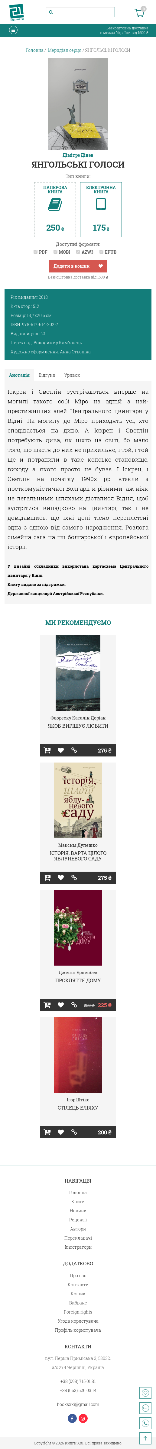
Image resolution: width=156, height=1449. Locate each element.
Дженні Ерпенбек (78, 972)
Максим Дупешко (78, 845)
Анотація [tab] (19, 375)
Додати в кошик (71, 266)
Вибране (78, 1303)
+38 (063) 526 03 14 (78, 1390)
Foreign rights (78, 1312)
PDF (43, 252)
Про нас (78, 1275)
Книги (78, 1201)
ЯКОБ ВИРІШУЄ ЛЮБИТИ (78, 726)
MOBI (64, 252)
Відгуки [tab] (47, 375)
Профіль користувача (78, 1330)
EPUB (110, 252)
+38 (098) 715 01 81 (78, 1381)
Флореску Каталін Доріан (78, 718)
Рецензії (78, 1220)
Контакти (78, 1284)
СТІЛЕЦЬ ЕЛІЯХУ (78, 1107)
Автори (78, 1229)
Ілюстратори (78, 1247)
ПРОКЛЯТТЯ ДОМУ (78, 980)
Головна (78, 1192)
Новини (78, 1211)
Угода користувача (78, 1321)
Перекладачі (78, 1238)
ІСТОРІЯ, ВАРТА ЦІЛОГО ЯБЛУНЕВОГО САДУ (78, 856)
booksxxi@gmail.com (78, 1404)
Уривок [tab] (72, 375)
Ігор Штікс (78, 1100)
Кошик (78, 1294)
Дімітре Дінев (78, 155)
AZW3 (87, 252)
